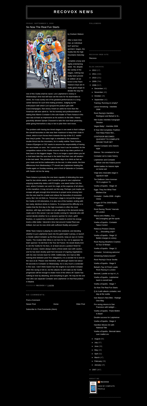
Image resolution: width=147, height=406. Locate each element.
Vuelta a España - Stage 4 (105, 321)
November (99, 92)
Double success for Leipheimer (106, 317)
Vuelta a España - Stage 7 (105, 284)
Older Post (80, 304)
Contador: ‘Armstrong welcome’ (107, 252)
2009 (94, 81)
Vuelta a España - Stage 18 (105, 186)
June (96, 346)
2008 (94, 85)
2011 (94, 74)
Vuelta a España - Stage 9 (105, 263)
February (98, 361)
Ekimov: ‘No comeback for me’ (106, 152)
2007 (94, 370)
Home (56, 304)
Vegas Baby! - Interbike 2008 (106, 126)
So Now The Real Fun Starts (106, 287)
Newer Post (31, 304)
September (99, 100)
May (96, 350)
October (98, 96)
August (97, 339)
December (99, 88)
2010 (94, 78)
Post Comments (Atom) (47, 309)
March (97, 357)
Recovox (93, 58)
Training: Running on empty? (106, 103)
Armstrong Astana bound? (104, 256)
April (96, 354)
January (98, 365)
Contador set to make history (106, 156)
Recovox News (74, 12)
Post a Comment (33, 300)
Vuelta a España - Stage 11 (105, 248)
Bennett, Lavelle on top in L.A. (106, 273)
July (96, 342)
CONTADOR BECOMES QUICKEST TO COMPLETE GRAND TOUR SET (106, 139)
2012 (94, 70)
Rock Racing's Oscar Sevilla (105, 260)
